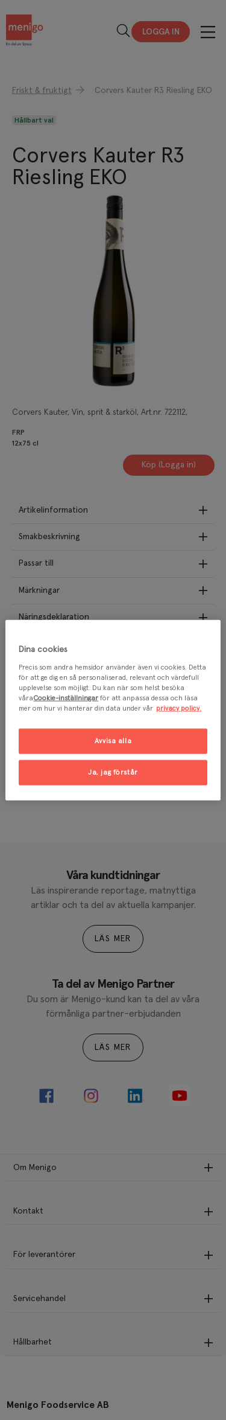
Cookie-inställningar (65, 697)
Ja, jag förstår (113, 772)
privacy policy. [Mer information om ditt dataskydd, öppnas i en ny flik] (178, 708)
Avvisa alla (113, 741)
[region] (112, 710)
